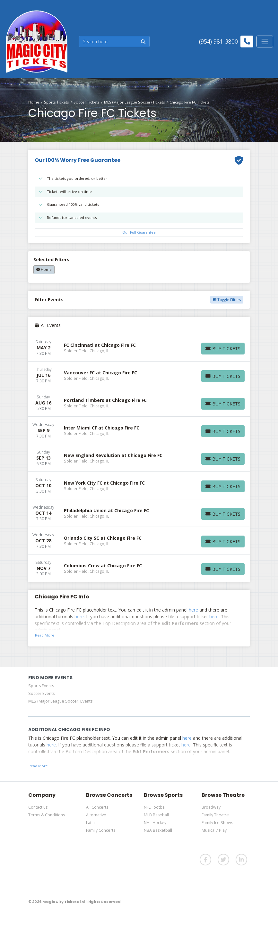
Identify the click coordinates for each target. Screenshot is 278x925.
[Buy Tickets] (223, 348)
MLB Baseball (156, 815)
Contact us (38, 807)
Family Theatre (215, 815)
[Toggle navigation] (264, 41)
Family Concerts (100, 830)
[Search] (108, 41)
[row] (139, 348)
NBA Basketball (158, 830)
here (193, 610)
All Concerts (97, 807)
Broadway (211, 807)
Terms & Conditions (46, 815)
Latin (90, 822)
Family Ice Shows (217, 822)
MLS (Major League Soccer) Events (60, 701)
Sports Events (41, 685)
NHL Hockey (155, 822)
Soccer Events (41, 693)
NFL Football (155, 807)
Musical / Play (214, 830)
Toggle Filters (227, 299)
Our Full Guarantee (139, 232)
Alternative (96, 815)
